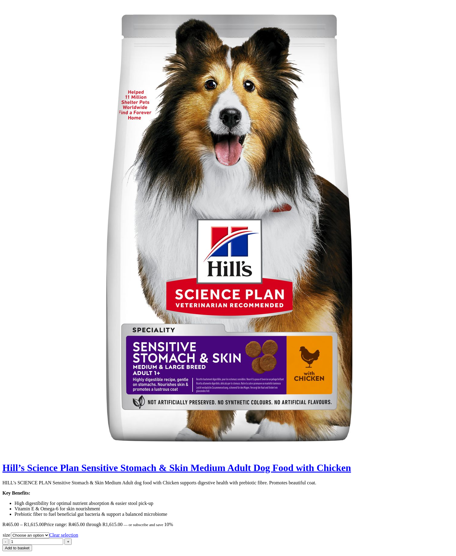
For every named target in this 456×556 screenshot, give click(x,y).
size (6, 535)
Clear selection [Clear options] (63, 535)
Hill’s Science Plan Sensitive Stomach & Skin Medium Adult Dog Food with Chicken (176, 467)
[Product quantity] (36, 541)
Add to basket (17, 548)
